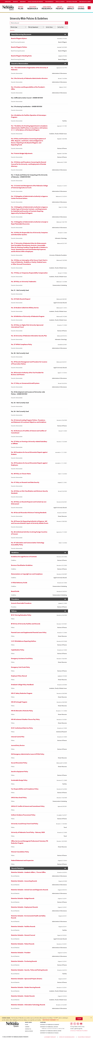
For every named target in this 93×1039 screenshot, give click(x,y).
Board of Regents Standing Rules (21, 56)
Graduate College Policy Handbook (22, 685)
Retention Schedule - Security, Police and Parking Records (29, 970)
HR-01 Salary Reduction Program (21, 693)
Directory (8, 1)
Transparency (49, 1)
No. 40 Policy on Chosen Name (21, 474)
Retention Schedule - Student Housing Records (25, 987)
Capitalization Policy (17, 650)
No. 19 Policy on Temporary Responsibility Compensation (29, 273)
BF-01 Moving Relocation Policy (21, 615)
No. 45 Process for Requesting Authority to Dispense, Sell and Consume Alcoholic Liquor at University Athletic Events (29, 522)
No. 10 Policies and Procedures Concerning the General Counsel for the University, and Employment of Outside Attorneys (28, 164)
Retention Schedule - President (20, 953)
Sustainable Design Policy (19, 780)
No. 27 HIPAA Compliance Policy (21, 344)
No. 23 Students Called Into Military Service (25, 308)
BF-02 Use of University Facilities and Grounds (25, 624)
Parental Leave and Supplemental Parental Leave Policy (28, 632)
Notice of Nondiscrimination (67, 1037)
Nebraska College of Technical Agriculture (53, 1028)
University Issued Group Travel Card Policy (24, 824)
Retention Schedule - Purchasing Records (24, 961)
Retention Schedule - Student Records (23, 996)
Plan (20, 8)
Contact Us (28, 1029)
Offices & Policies (72, 1)
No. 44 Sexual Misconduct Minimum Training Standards (28, 512)
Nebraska (32, 8)
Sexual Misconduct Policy (19, 763)
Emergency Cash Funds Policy (20, 667)
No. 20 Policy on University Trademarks (23, 282)
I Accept (79, 1018)
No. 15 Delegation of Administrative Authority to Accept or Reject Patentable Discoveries (29, 223)
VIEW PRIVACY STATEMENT (50, 1020)
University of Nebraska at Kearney (49, 1024)
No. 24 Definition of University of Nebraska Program (27, 316)
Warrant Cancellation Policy (20, 852)
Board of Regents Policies (19, 47)
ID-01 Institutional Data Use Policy (22, 728)
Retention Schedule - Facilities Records (23, 926)
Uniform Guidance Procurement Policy (23, 815)
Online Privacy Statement (84, 1037)
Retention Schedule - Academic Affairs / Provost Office (28, 872)
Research (47, 8)
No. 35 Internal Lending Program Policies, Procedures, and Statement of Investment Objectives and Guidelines (28, 421)
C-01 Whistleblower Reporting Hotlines (23, 641)
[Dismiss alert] (91, 1017)
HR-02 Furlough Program (19, 702)
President (23, 1)
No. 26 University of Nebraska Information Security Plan (29, 336)
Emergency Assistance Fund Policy (22, 658)
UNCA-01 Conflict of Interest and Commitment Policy (28, 806)
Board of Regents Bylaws (19, 38)
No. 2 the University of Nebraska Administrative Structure (29, 78)
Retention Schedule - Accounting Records (24, 881)
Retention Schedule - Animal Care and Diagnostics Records (29, 890)
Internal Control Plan (17, 737)
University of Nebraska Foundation (78, 1030)
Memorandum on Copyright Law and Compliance (27, 574)
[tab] (39, 34)
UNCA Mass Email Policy (19, 797)
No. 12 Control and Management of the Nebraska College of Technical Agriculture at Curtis (29, 187)
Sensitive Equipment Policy (19, 771)
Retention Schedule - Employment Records (24, 907)
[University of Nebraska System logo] (12, 1025)
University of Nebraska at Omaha (49, 1033)
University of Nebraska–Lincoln (49, 1026)
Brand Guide (15, 591)
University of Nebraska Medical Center (50, 1030)
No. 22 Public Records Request (20, 299)
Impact (70, 8)
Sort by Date (61, 27)
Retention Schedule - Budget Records (22, 898)
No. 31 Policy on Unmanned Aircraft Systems (25, 383)
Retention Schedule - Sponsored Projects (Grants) (26, 979)
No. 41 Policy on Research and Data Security (25, 482)
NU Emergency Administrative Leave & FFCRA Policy (27, 754)
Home (26, 1024)
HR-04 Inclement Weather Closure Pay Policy (25, 719)
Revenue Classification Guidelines (22, 565)
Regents (15, 1)
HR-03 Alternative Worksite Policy (22, 711)
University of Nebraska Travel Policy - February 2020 (28, 832)
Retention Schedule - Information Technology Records (28, 1005)
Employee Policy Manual (19, 676)
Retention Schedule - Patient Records (22, 944)
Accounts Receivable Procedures (21, 603)
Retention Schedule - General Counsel (23, 935)
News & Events (60, 1)
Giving (81, 8)
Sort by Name (49, 27)
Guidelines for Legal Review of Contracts (24, 557)
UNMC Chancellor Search (35, 1)
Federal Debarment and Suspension (22, 860)
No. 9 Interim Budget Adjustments (21, 153)
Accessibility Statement (50, 1037)
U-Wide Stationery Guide (19, 583)
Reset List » (12, 30)
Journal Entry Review (18, 745)
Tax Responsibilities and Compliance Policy (24, 789)
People (59, 8)
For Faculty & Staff (85, 1)
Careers (27, 1026)
